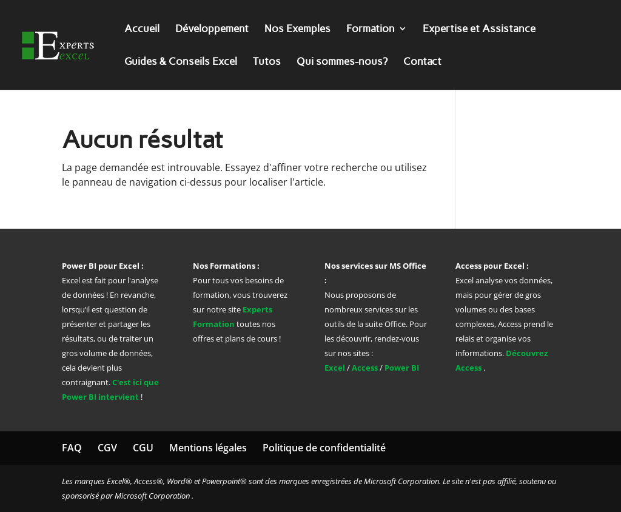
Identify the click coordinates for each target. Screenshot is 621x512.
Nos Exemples (297, 29)
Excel (335, 367)
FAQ (72, 447)
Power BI (401, 367)
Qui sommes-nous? (342, 62)
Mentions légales (208, 447)
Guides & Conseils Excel (180, 62)
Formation (370, 29)
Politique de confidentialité (324, 447)
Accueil (141, 29)
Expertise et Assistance (479, 29)
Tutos (267, 62)
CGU (143, 447)
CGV (107, 447)
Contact (422, 62)
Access (365, 367)
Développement (212, 29)
